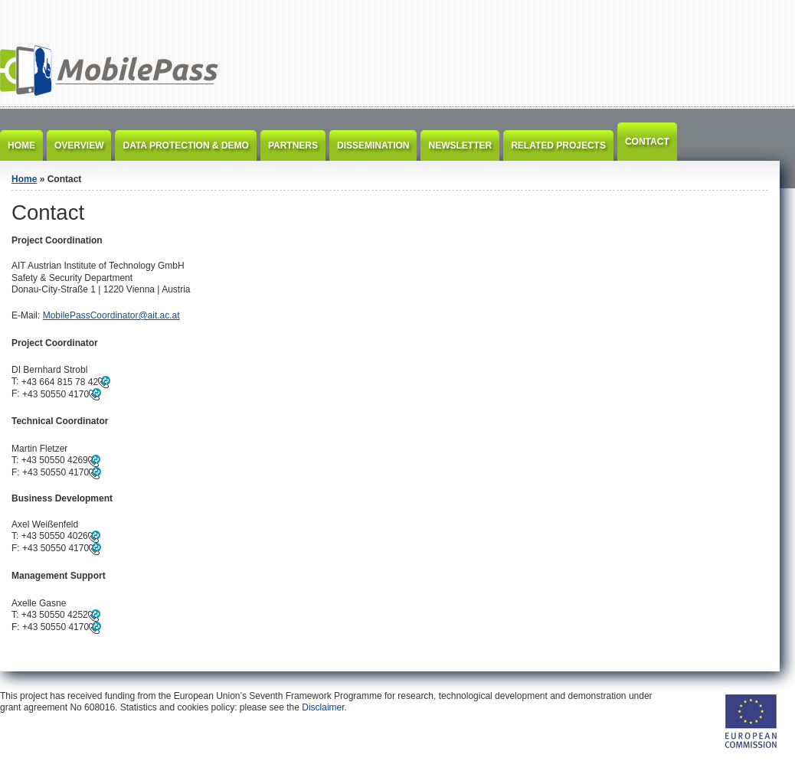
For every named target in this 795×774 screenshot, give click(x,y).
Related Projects (558, 145)
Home (21, 145)
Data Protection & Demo (185, 145)
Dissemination (373, 145)
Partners (293, 145)
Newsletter (460, 145)
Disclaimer (323, 707)
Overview (78, 145)
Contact (647, 141)
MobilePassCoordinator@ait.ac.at (111, 315)
